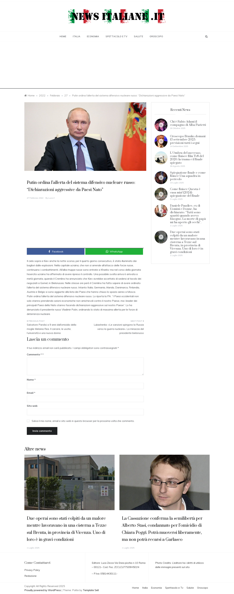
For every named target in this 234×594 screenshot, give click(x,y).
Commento (34, 354)
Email (31, 392)
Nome (31, 379)
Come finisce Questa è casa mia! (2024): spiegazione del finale (185, 192)
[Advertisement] (117, 66)
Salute (138, 36)
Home (63, 36)
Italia (76, 36)
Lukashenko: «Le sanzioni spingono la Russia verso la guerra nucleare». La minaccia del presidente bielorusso (119, 329)
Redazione (30, 575)
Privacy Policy (32, 570)
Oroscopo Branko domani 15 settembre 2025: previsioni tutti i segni (188, 139)
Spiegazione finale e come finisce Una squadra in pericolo (188, 176)
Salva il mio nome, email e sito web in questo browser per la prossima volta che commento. (83, 420)
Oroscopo (156, 36)
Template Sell (91, 590)
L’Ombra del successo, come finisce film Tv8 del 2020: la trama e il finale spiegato (187, 158)
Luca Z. (51, 198)
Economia (93, 36)
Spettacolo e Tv (116, 36)
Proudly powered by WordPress (43, 590)
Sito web (32, 405)
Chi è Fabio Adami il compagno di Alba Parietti (188, 123)
